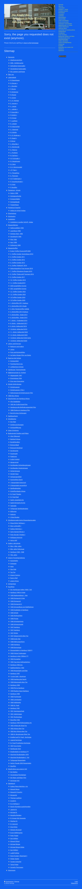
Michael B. (13, 812)
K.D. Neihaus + (15, 804)
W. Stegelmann (15, 161)
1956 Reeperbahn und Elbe (19, 671)
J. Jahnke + (14, 109)
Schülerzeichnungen (17, 425)
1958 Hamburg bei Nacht (18, 679)
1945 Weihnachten (16, 616)
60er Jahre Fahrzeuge (17, 549)
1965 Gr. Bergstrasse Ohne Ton (20, 734)
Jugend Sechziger (16, 740)
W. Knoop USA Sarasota (18, 818)
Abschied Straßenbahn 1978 (19, 754)
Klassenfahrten (13, 225)
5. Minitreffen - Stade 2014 (18, 315)
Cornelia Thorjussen (16, 867)
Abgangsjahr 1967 (16, 375)
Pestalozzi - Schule (14, 190)
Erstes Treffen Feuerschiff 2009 (20, 251)
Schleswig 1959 (15, 245)
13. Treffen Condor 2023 (18, 294)
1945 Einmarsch (15, 601)
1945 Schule (14, 613)
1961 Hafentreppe (16, 714)
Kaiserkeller (14, 561)
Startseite (11, 57)
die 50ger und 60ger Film (18, 778)
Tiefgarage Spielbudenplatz (19, 509)
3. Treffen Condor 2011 (17, 257)
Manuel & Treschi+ (16, 792)
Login (76, 881)
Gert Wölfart (14, 838)
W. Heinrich (14, 824)
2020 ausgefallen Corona (18, 286)
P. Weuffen (13, 187)
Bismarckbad (14, 445)
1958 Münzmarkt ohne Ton (18, 682)
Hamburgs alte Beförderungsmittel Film (23, 407)
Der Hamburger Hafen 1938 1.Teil (21, 590)
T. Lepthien (13, 121)
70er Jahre (13, 555)
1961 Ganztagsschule (17, 711)
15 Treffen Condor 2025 (17, 300)
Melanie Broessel (16, 830)
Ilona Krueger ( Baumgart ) (18, 856)
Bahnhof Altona (15, 439)
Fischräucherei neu (16, 364)
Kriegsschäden (15, 199)
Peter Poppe (14, 836)
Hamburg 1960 (15, 694)
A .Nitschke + (14, 144)
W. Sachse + (14, 155)
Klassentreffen (13, 248)
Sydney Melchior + (16, 529)
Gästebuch (11, 783)
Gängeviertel (14, 462)
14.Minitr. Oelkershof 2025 (18, 341)
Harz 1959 (13, 242)
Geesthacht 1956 (15, 237)
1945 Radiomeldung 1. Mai (19, 595)
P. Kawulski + (14, 112)
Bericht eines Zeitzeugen (18, 413)
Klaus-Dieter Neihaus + (17, 523)
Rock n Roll (14, 578)
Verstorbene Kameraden (18, 69)
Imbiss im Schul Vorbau (17, 211)
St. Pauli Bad (14, 497)
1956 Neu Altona (13, 396)
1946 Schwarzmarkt (16, 624)
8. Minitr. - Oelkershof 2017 (18, 323)
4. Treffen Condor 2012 (17, 260)
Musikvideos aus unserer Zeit (17, 769)
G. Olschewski (14, 147)
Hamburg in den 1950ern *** (19, 656)
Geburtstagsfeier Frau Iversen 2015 (21, 268)
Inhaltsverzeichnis (16, 60)
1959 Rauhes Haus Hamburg (19, 691)
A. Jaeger (13, 106)
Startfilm (13, 766)
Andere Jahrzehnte (14, 543)
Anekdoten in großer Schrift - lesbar (21, 222)
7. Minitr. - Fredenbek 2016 (18, 320)
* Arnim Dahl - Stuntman (18, 676)
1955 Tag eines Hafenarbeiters (20, 662)
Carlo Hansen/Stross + (17, 532)
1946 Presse (14, 619)
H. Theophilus (14, 173)
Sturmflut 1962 (15, 720)
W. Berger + (14, 83)
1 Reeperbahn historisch (18, 483)
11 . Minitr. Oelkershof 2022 (19, 332)
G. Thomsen (14, 176)
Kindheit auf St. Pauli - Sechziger (20, 737)
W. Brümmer (14, 92)
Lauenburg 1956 (15, 231)
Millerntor (13, 511)
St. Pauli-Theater (15, 494)
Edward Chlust (15, 841)
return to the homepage (30, 43)
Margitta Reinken (15, 815)
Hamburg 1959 (15, 685)
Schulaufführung (15, 428)
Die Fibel (13, 422)
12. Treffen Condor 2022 (18, 292)
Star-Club (13, 569)
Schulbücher (12, 419)
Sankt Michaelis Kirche (17, 503)
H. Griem (13, 98)
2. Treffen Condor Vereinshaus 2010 (21, 254)
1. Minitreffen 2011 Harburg (19, 303)
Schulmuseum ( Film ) (17, 390)
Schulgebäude (15, 202)
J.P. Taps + (13, 170)
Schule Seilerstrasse (14, 384)
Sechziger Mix (14, 781)
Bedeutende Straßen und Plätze (18, 433)
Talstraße (13, 506)
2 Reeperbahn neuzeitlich (18, 485)
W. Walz (12, 184)
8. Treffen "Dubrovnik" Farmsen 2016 (22, 274)
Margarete (13, 795)
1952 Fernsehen (15, 659)
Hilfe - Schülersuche (16, 63)
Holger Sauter (14, 859)
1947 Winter (14, 633)
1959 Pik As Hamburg (17, 688)
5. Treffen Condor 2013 (17, 263)
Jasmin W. (13, 810)
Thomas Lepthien (16, 798)
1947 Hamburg (15, 627)
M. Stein (13, 164)
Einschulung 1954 (16, 378)
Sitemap (16, 881)
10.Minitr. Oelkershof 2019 (18, 329)
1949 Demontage (15, 647)
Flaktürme (13, 456)
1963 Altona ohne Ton (17, 728)
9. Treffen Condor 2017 (17, 277)
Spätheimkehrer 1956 (17, 668)
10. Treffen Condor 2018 (18, 280)
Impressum (11, 870)
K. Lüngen (13, 124)
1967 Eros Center (15, 746)
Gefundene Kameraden (17, 66)
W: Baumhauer (15, 80)
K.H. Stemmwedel (16, 167)
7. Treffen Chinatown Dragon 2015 (21, 271)
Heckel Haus (14, 474)
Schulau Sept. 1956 (16, 234)
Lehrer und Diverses (14, 344)
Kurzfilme (11, 587)
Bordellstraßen (15, 442)
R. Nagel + (13, 138)
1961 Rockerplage (16, 717)
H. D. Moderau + (15, 135)
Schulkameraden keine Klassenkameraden (22, 520)
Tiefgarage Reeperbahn (17, 760)
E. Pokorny (13, 150)
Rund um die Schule (14, 358)
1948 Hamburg (15, 645)
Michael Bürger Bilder (17, 847)
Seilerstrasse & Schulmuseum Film (21, 393)
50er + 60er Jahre (15, 546)
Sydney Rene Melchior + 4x (19, 786)
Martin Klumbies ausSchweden (20, 807)
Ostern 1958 (14, 193)
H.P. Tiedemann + (16, 179)
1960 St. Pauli (14, 705)
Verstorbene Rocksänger (18, 775)
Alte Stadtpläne (15, 402)
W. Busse (13, 95)
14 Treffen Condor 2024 (17, 297)
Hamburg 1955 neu (16, 665)
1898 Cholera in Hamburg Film (20, 410)
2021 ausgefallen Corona (18, 289)
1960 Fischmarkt (15, 697)
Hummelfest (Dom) (16, 480)
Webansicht (74, 883)
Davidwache (14, 451)
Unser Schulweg (13, 430)
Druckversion (9, 881)
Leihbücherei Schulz (16, 367)
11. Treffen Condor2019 (17, 283)
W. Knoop (13, 118)
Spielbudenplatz (15, 488)
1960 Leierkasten (15, 700)
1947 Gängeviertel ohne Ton (19, 636)
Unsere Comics (15, 575)
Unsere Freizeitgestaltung (16, 558)
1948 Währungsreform (17, 642)
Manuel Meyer (15, 789)
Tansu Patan (14, 864)
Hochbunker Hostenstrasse (19, 468)
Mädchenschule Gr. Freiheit (17, 373)
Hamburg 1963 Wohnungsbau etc (21, 723)
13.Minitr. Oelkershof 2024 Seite (20, 338)
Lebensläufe (12, 77)
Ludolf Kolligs (14, 853)
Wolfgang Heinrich (16, 537)
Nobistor (13, 514)
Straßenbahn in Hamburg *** (19, 752)
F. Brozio (13, 89)
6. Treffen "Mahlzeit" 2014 (18, 265)
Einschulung (12, 213)
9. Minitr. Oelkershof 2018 (18, 326)
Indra (12, 566)
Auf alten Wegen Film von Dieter (20, 355)
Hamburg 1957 (15, 673)
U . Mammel (14, 129)
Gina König (13, 827)
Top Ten (12, 572)
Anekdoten (11, 219)
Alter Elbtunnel (15, 436)
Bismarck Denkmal (16, 448)
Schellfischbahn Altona (17, 491)
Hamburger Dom (15, 749)
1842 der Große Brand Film (18, 404)
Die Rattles (13, 772)
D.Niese (12, 141)
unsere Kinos (14, 581)
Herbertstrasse (15, 471)
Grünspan (13, 563)
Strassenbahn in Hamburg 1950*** (21, 650)
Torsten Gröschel (15, 862)
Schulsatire (11, 216)
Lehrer (12, 349)
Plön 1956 (13, 239)
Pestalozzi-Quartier (14, 208)
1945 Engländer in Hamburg (19, 610)
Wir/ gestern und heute (17, 72)
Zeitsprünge (12, 584)
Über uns (11, 74)
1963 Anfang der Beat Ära (18, 726)
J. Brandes (13, 86)
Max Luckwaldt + (15, 526)
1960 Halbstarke (15, 702)
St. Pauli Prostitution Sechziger (20, 743)
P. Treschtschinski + (16, 182)
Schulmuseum (15, 387)
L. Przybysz (14, 153)
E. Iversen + (14, 103)
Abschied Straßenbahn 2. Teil (19, 757)
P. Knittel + (13, 115)
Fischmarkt (14, 454)
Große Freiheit (14, 459)
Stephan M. (14, 821)
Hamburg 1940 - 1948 (17, 552)
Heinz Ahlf (13, 540)
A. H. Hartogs (14, 101)
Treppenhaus (14, 205)
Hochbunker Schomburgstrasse (20, 465)
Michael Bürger (15, 844)
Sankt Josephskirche (17, 500)
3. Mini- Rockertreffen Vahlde (19, 309)
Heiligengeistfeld (15, 477)
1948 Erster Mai (15, 639)
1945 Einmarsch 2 (16, 604)
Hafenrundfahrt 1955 (17, 228)
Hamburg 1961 (15, 708)
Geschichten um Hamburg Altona (19, 399)
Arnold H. (13, 801)
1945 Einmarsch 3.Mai (17, 598)
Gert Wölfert (14, 850)
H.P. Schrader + (15, 158)
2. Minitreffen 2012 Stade (18, 306)
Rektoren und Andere (17, 346)
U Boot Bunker (14, 517)
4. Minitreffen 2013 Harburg (19, 312)
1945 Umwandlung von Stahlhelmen (22, 607)
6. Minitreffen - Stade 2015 (18, 318)
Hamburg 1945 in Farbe (17, 592)
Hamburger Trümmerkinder (17, 370)
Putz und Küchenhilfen (17, 352)
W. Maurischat (15, 127)
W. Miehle (13, 132)
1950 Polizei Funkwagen (18, 653)
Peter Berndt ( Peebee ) (17, 535)
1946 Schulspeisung (16, 621)
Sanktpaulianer (13, 416)
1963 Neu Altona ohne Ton (18, 731)
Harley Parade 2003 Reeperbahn (20, 763)
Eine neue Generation (17, 381)
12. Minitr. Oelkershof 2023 (18, 335)
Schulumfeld (14, 361)
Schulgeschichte (15, 196)
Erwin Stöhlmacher (16, 833)
